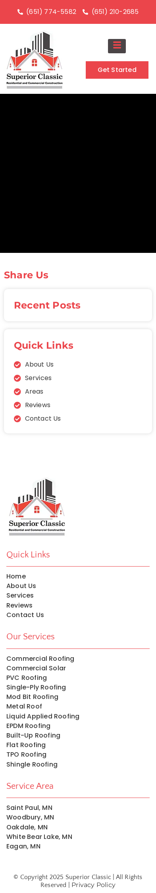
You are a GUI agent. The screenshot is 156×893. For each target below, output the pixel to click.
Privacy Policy (93, 885)
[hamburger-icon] (117, 46)
